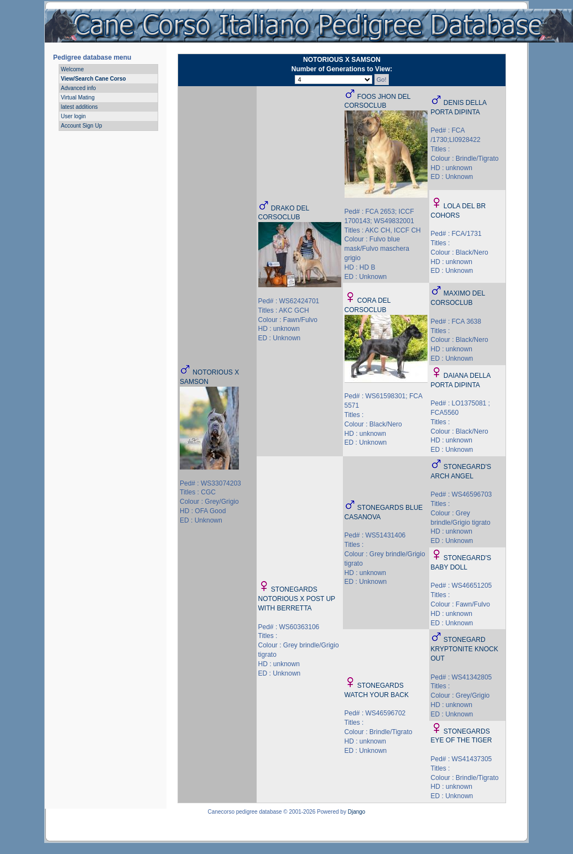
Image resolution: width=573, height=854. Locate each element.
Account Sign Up (81, 126)
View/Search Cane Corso (93, 79)
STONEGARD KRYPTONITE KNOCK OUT (464, 649)
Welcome (72, 69)
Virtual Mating (78, 97)
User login (73, 116)
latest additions (79, 107)
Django (357, 812)
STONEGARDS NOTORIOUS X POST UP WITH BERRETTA (296, 599)
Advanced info (78, 88)
